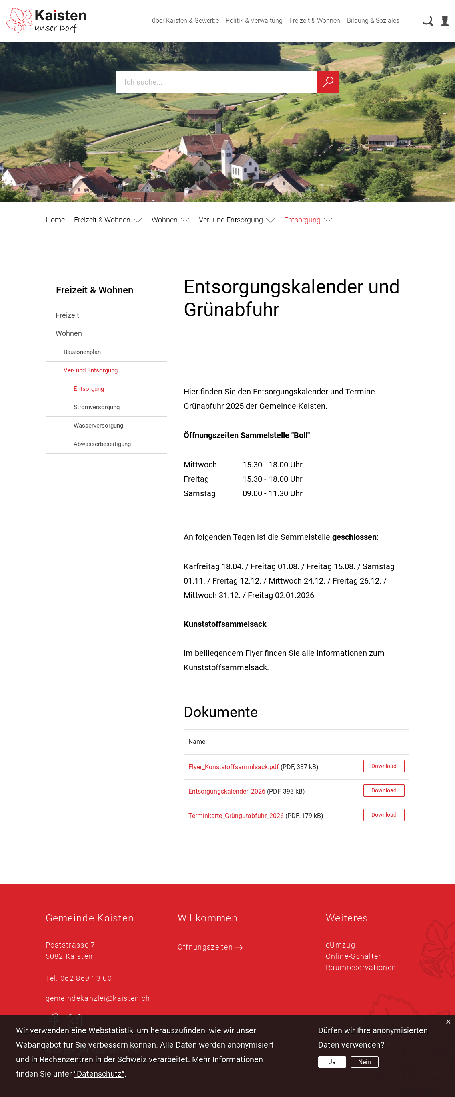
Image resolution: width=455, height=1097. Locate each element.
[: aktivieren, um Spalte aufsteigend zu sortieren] (384, 742)
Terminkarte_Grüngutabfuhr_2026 (236, 816)
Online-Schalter (353, 956)
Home (55, 220)
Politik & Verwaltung (246, 20)
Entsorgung (106, 388)
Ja (332, 1062)
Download (384, 766)
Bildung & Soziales (365, 20)
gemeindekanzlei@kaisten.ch (98, 998)
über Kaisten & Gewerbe (177, 20)
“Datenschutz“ (99, 1074)
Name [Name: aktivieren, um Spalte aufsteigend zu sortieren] (196, 741)
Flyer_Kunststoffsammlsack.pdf (233, 767)
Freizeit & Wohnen (306, 20)
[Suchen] (328, 82)
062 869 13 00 (86, 978)
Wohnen (69, 333)
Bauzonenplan (82, 352)
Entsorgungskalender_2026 (226, 791)
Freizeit (67, 315)
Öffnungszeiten (210, 947)
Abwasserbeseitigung (102, 444)
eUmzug (340, 945)
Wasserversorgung (98, 425)
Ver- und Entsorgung (91, 370)
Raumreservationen (361, 967)
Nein (364, 1062)
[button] (108, 220)
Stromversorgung (97, 407)
